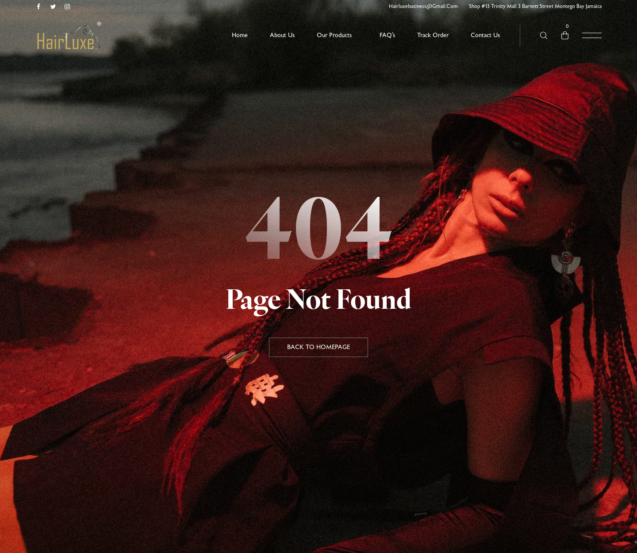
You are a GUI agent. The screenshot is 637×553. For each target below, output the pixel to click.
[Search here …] (544, 36)
